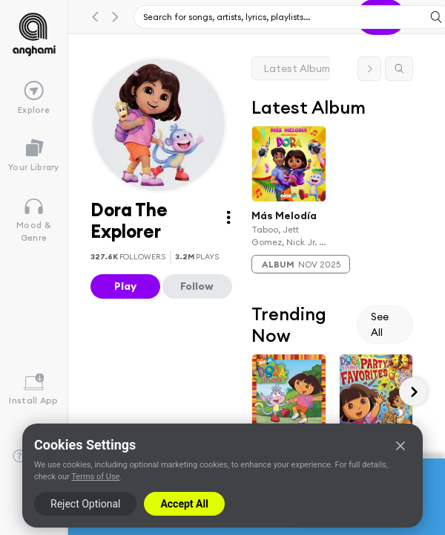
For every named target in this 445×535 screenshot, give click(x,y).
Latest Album (297, 68)
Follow (197, 286)
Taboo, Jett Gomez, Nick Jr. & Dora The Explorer (288, 236)
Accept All (184, 504)
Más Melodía (284, 214)
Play (125, 286)
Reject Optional (85, 504)
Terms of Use (95, 477)
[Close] (400, 445)
